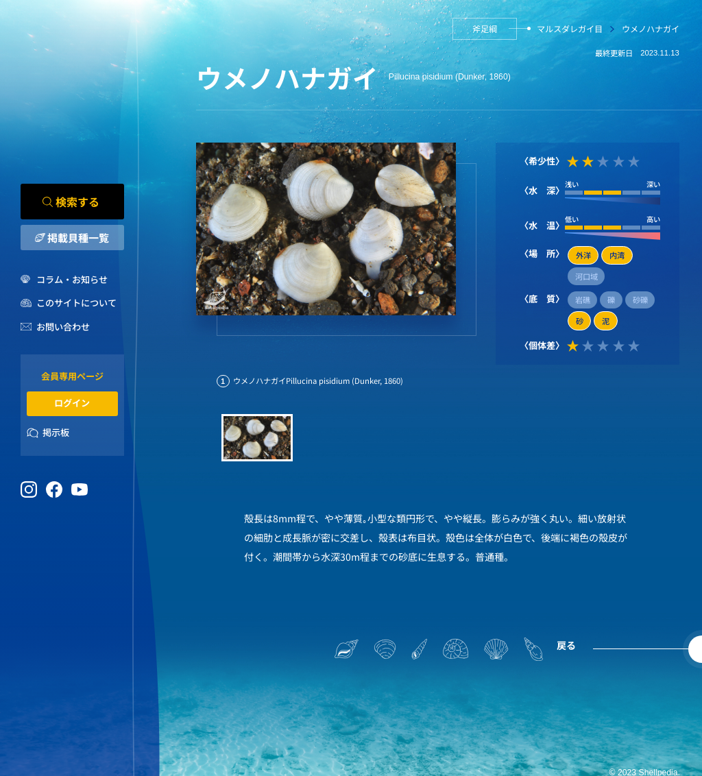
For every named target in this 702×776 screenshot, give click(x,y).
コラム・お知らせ (72, 279)
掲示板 (56, 432)
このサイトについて (76, 303)
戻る (566, 645)
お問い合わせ (63, 326)
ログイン (72, 403)
